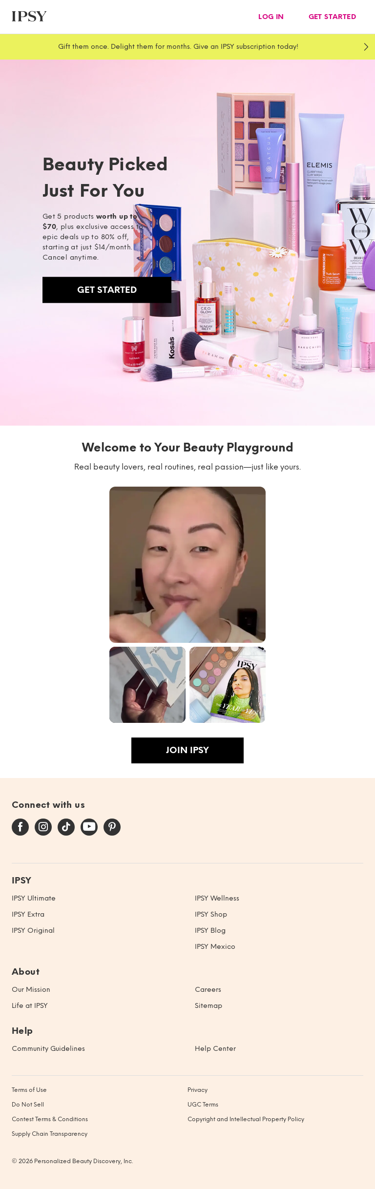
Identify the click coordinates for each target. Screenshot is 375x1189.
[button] (187, 565)
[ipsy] (29, 16)
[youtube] (89, 827)
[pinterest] (112, 827)
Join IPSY (187, 750)
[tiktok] (66, 827)
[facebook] (20, 827)
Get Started (107, 290)
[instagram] (43, 827)
